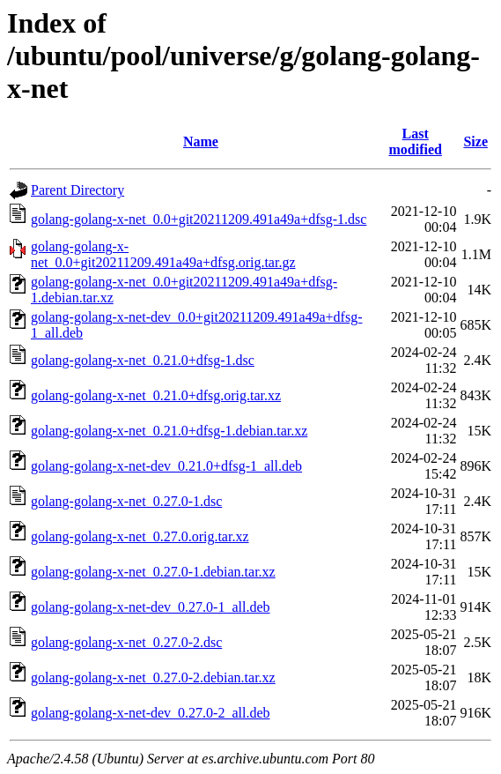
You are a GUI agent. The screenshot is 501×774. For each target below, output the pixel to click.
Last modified (414, 141)
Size (475, 141)
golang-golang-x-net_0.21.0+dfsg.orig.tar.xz (156, 395)
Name (200, 141)
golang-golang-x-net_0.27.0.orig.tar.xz (140, 536)
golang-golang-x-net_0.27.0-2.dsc (126, 642)
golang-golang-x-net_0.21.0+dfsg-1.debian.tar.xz (169, 430)
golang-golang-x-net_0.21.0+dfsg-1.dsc (142, 360)
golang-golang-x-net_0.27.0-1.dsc (126, 501)
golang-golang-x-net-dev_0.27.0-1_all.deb (150, 606)
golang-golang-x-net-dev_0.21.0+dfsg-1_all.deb (166, 465)
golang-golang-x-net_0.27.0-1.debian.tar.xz (153, 571)
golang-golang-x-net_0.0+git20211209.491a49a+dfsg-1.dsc (198, 219)
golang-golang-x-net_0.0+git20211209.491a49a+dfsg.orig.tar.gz (163, 254)
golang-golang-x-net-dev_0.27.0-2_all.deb (150, 712)
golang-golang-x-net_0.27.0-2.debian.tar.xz (153, 677)
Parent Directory (77, 189)
